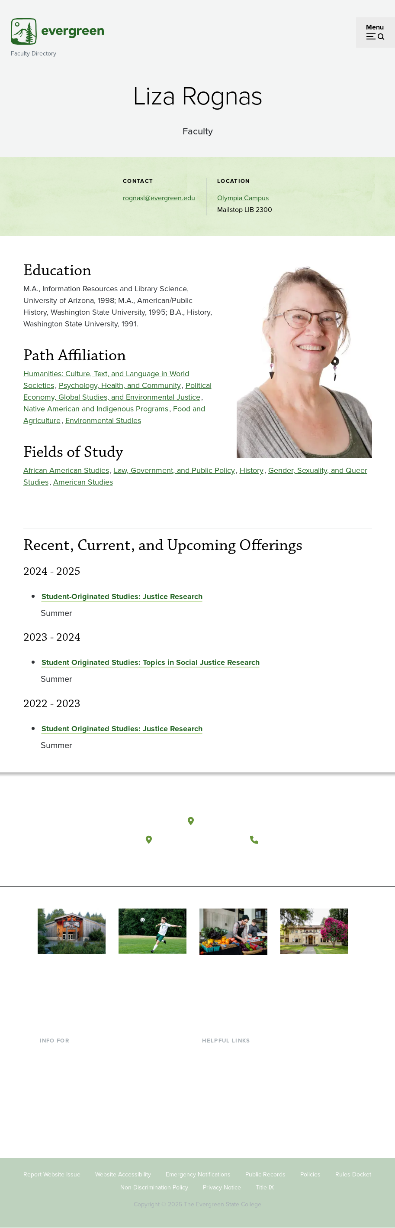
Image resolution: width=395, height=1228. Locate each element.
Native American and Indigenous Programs (95, 408)
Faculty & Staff (61, 1096)
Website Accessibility (123, 1174)
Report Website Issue (51, 1174)
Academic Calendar (231, 1110)
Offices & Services (229, 1082)
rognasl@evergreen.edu (159, 198)
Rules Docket (353, 1174)
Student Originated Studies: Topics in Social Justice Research (151, 662)
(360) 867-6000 (295, 839)
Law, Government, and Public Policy (174, 470)
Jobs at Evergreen (229, 1138)
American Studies (83, 482)
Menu (375, 27)
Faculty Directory (33, 53)
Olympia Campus (243, 198)
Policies (310, 1174)
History (251, 470)
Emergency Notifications (198, 1174)
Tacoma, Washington (198, 839)
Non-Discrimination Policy (154, 1187)
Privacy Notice (222, 1187)
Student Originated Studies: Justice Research (122, 728)
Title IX (265, 1187)
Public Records (265, 1174)
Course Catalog (225, 1096)
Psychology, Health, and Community (120, 385)
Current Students (65, 1054)
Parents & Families (67, 1082)
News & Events (224, 1124)
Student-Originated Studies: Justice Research (122, 596)
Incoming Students (68, 1068)
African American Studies (66, 470)
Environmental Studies (103, 420)
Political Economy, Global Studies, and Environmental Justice (117, 391)
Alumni (50, 1124)
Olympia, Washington (241, 821)
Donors (50, 1110)
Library (212, 1054)
